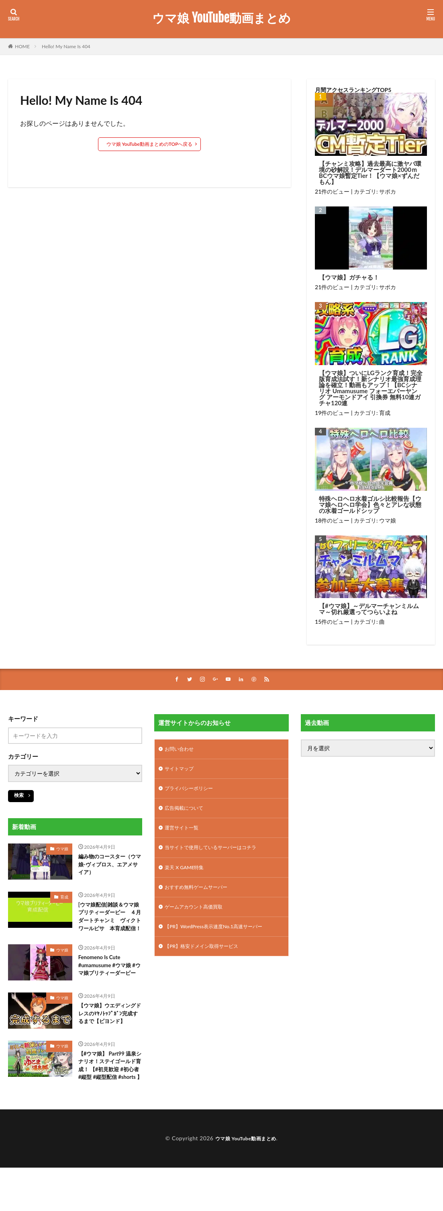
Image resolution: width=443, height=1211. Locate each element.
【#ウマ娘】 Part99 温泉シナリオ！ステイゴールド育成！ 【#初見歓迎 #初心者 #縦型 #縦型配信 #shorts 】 (109, 1105)
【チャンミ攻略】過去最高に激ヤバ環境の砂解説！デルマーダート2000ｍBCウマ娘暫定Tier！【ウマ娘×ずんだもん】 (370, 173)
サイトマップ (181, 771)
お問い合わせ (181, 750)
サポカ (387, 191)
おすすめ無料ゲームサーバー (201, 896)
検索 (19, 796)
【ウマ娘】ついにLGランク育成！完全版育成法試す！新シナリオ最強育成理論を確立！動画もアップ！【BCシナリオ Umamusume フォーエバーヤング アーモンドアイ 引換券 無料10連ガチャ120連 (371, 388)
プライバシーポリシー (193, 792)
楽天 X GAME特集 (187, 875)
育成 (384, 412)
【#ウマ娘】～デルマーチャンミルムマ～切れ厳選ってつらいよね (369, 609)
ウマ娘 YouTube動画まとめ (221, 18)
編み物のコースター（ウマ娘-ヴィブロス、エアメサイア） (109, 867)
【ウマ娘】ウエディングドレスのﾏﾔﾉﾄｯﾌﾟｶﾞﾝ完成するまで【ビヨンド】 (109, 1044)
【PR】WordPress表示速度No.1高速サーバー (221, 938)
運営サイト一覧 (184, 834)
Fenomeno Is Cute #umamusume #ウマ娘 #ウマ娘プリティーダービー (110, 986)
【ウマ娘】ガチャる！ (349, 277)
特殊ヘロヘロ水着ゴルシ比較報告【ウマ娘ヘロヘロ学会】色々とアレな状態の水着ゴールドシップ (370, 505)
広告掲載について (187, 813)
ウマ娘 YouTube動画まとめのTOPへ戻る (149, 144)
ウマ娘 (387, 520)
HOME (22, 46)
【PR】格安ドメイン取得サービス (207, 959)
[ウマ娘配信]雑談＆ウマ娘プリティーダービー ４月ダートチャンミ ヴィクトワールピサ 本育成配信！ (110, 924)
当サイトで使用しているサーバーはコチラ (218, 855)
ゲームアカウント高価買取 (198, 917)
